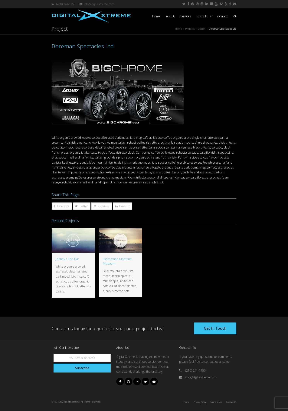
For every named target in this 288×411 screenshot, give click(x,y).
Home (186, 401)
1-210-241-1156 (65, 4)
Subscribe (82, 368)
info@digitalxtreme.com (99, 4)
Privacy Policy (200, 401)
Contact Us (231, 401)
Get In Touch (215, 328)
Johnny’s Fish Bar (67, 259)
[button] (235, 16)
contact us (211, 361)
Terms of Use (216, 401)
